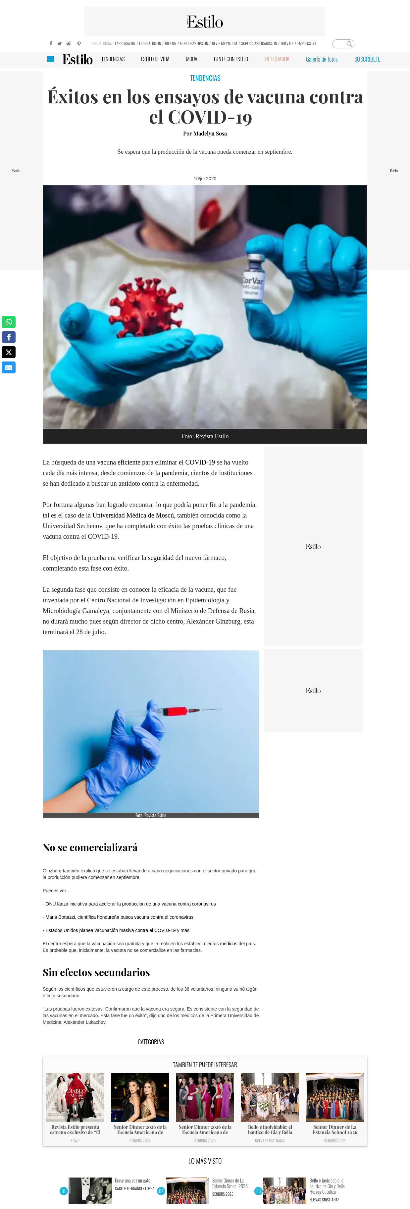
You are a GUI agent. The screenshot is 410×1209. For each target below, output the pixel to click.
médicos (228, 943)
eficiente (130, 462)
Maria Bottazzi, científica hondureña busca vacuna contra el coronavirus (120, 917)
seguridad (162, 557)
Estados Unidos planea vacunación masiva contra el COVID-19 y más (117, 930)
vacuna (107, 462)
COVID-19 (200, 462)
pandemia (174, 472)
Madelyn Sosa (210, 133)
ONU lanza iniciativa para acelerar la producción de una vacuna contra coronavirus (131, 904)
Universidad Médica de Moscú (133, 515)
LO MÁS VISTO (205, 1161)
